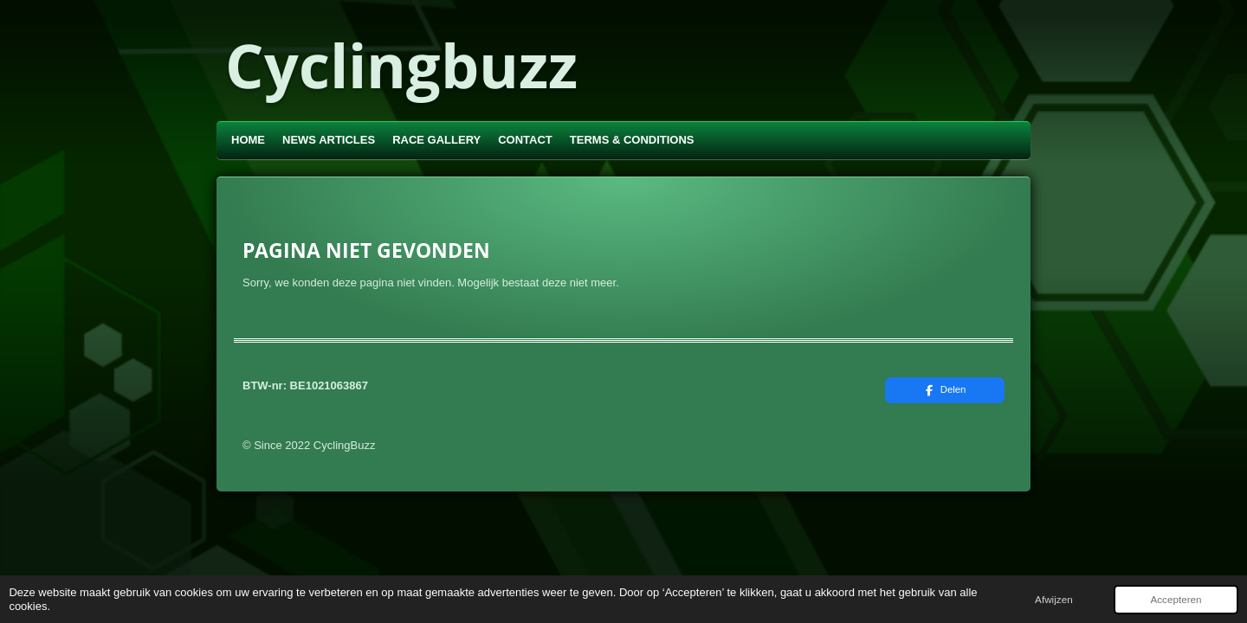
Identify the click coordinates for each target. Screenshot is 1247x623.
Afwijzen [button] (1054, 599)
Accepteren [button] (1175, 599)
